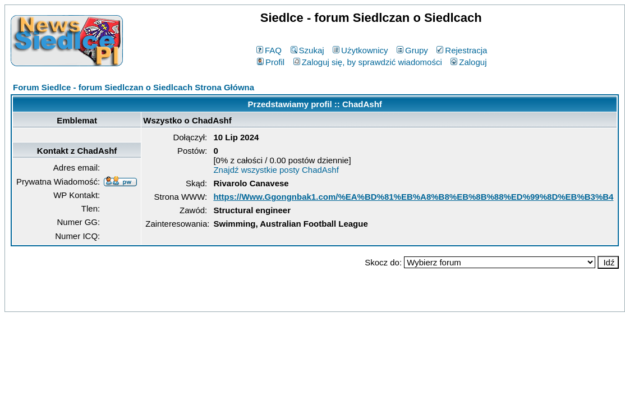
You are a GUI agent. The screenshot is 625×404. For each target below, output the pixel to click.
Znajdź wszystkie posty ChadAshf (275, 170)
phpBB (289, 301)
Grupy (412, 50)
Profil (270, 62)
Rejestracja (461, 50)
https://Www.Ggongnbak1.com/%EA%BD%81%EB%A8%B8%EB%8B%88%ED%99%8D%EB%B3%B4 (413, 196)
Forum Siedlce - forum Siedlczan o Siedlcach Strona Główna (133, 87)
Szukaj (307, 50)
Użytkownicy (360, 50)
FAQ (269, 50)
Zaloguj (468, 62)
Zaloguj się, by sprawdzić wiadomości (367, 62)
